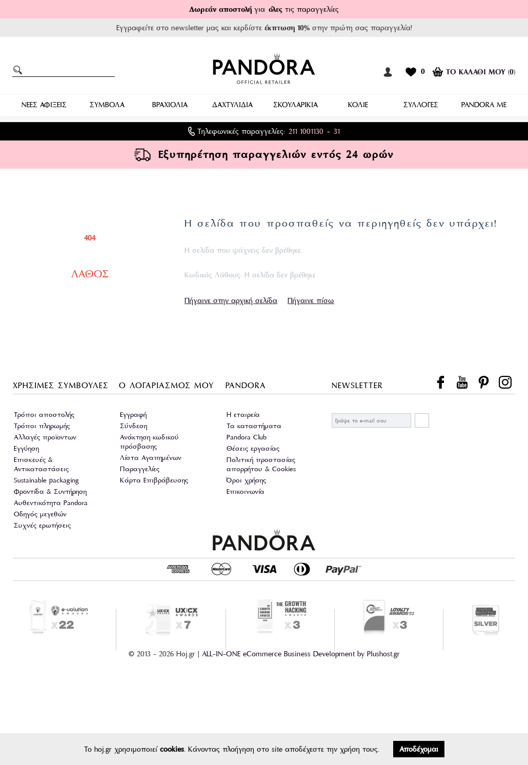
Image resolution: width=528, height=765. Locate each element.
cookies (172, 749)
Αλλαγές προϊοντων (45, 437)
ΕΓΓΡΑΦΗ (422, 420)
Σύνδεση (133, 425)
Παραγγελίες (139, 469)
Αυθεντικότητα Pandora (51, 502)
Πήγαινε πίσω (311, 300)
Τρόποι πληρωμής (42, 425)
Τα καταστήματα (254, 425)
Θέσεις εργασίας (253, 448)
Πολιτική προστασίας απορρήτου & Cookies (261, 464)
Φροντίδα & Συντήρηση (50, 491)
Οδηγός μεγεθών (40, 514)
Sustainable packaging (46, 480)
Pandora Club (247, 437)
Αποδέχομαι (418, 749)
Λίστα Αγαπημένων (150, 457)
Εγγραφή (133, 414)
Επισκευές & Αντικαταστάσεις (41, 464)
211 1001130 (306, 131)
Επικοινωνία (246, 491)
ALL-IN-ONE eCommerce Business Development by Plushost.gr (301, 653)
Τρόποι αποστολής (44, 414)
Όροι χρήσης (246, 480)
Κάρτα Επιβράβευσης (154, 480)
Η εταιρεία (243, 414)
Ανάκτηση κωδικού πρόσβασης (149, 442)
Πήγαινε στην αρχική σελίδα (231, 300)
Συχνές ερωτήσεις (42, 525)
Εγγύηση (26, 448)
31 (337, 131)
